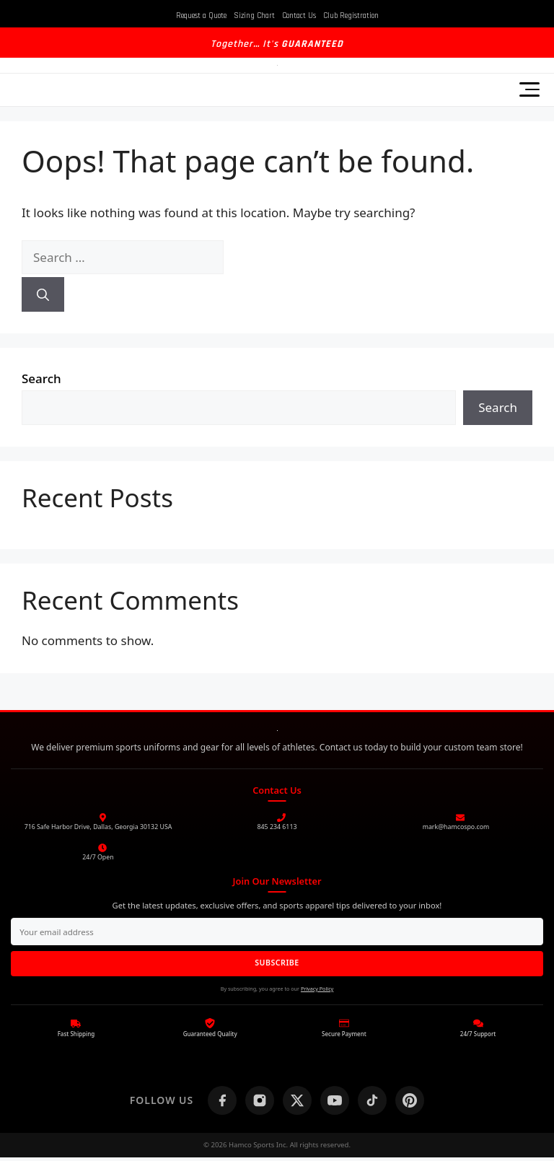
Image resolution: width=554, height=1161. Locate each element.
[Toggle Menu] (529, 89)
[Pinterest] (409, 1103)
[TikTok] (372, 1103)
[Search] (43, 294)
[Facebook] (222, 1103)
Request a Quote (201, 16)
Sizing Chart (254, 16)
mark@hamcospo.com (456, 827)
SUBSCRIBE (277, 965)
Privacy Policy (317, 991)
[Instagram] (259, 1103)
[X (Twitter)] (297, 1103)
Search (41, 378)
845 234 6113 (277, 827)
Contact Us (299, 16)
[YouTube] (334, 1103)
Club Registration (351, 16)
